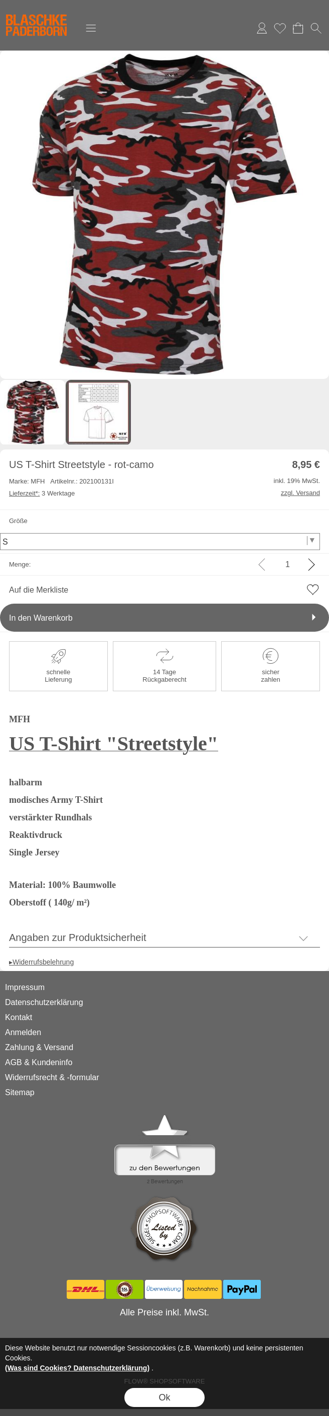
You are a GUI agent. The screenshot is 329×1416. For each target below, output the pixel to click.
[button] (91, 28)
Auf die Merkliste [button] (38, 590)
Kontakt (18, 1017)
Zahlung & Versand (39, 1047)
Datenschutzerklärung (44, 1002)
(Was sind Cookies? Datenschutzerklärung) (77, 1368)
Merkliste (279, 28)
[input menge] (287, 564)
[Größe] (160, 542)
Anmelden (261, 28)
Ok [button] (164, 1397)
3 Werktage (42, 493)
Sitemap (20, 1092)
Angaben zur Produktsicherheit (77, 937)
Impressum (25, 987)
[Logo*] (36, 11)
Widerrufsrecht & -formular (52, 1077)
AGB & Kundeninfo (38, 1062)
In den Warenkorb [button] (41, 618)
